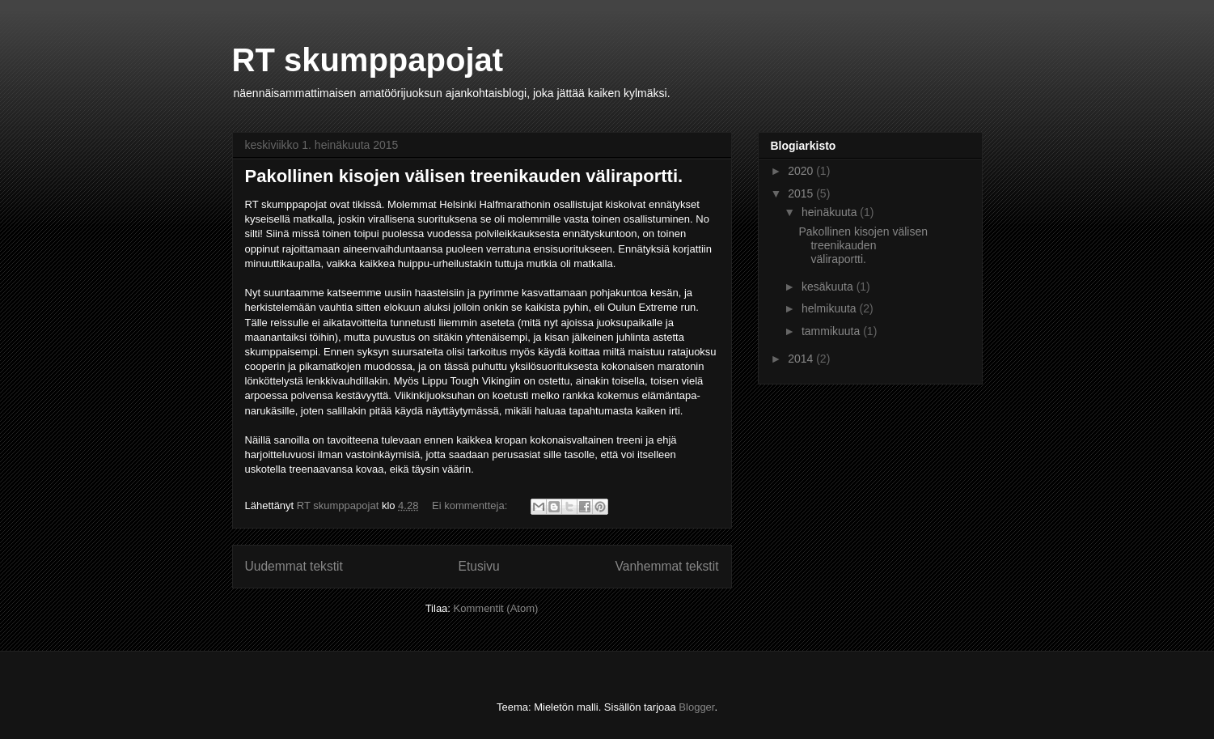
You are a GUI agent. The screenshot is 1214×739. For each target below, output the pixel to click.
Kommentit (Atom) (496, 608)
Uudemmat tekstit (294, 566)
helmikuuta (831, 308)
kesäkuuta (829, 286)
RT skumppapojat (368, 60)
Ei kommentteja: (471, 505)
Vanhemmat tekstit (667, 566)
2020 (802, 170)
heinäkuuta (831, 212)
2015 (802, 193)
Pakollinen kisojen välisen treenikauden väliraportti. (464, 176)
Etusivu (479, 566)
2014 (802, 358)
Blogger (696, 707)
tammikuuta (832, 331)
